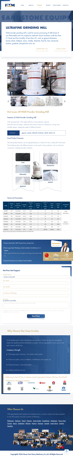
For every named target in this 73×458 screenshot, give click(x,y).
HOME (22, 5)
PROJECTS (48, 5)
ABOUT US (31, 5)
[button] (65, 101)
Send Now (36, 316)
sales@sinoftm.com (42, 49)
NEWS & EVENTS (57, 5)
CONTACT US (65, 5)
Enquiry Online (61, 49)
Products (39, 6)
